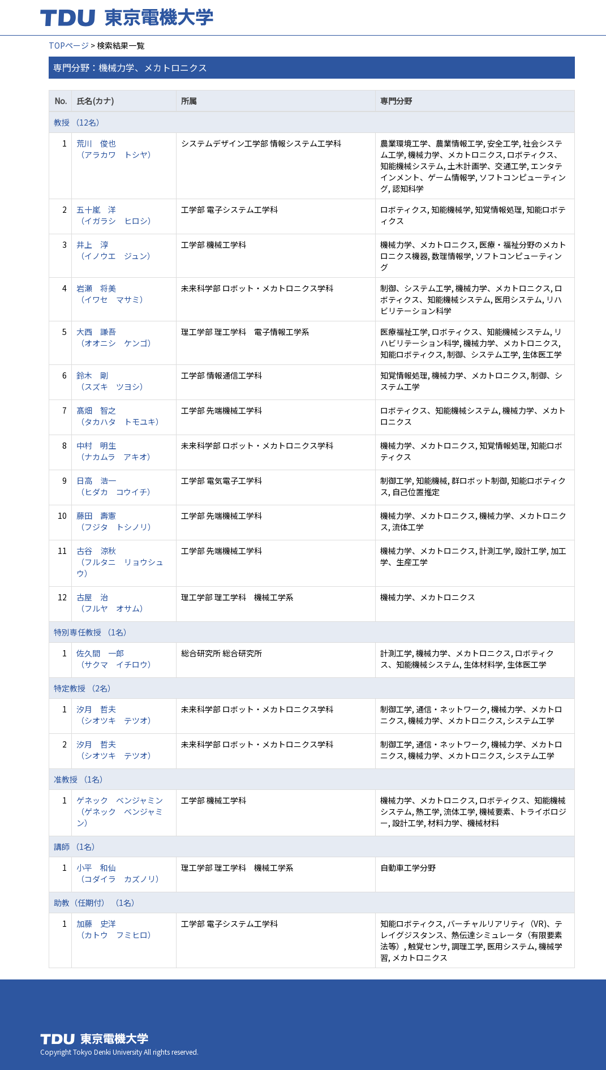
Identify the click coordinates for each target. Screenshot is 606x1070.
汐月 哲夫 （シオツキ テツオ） (116, 714)
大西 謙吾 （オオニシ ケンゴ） (116, 337)
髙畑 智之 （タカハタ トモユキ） (120, 416)
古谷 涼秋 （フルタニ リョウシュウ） (120, 562)
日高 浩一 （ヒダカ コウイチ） (115, 486)
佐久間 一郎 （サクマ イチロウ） (116, 658)
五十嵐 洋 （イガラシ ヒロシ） (116, 215)
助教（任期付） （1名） (96, 902)
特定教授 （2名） (84, 688)
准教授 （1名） (81, 779)
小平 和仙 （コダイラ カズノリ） (120, 873)
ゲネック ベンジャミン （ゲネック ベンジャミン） (119, 811)
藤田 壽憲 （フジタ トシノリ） (116, 521)
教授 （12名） (79, 122)
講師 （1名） (77, 846)
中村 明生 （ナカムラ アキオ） (115, 451)
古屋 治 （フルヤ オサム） (112, 602)
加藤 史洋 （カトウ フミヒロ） (116, 929)
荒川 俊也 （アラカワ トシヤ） (116, 148)
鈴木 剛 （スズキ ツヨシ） (112, 380)
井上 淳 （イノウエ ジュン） (115, 250)
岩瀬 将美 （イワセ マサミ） (112, 293)
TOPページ (69, 45)
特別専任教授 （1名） (92, 632)
